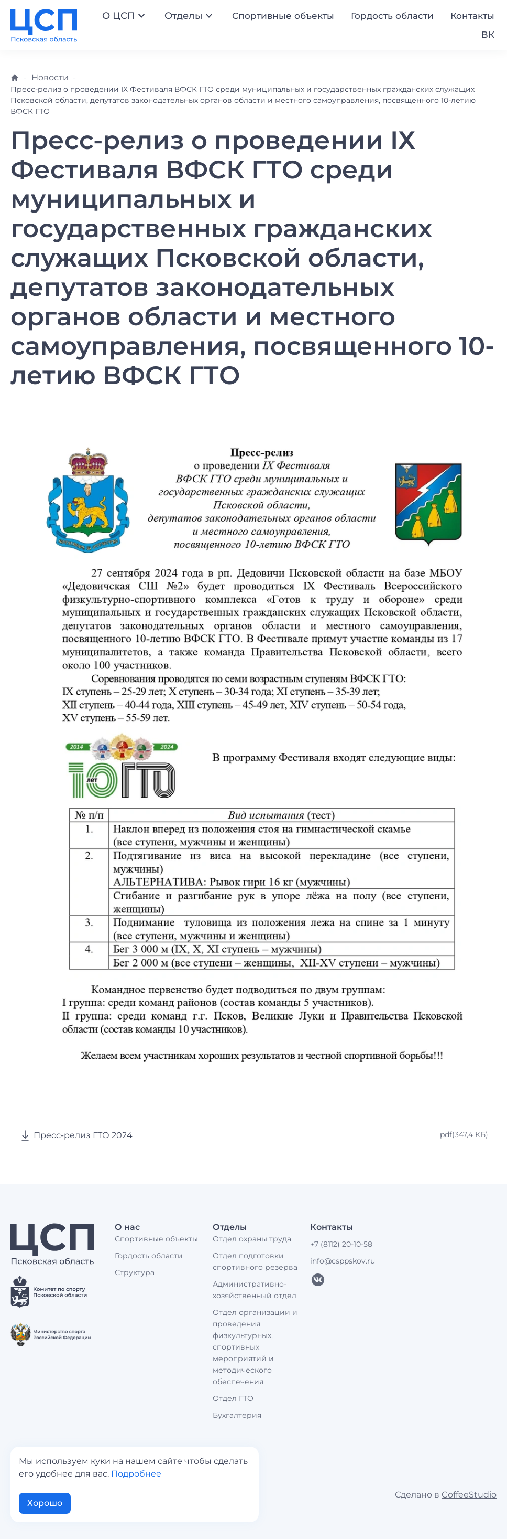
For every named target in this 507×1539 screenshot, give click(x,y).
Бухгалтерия (237, 1415)
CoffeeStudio (469, 1495)
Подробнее (136, 1474)
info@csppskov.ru (342, 1261)
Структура (135, 1272)
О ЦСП (125, 15)
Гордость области (392, 15)
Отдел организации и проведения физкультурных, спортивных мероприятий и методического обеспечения (255, 1347)
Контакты (472, 15)
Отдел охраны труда (252, 1239)
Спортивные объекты (283, 15)
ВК (487, 34)
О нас (127, 1227)
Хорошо (44, 1503)
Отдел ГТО (233, 1398)
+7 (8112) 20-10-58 (341, 1244)
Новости (50, 77)
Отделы (189, 15)
